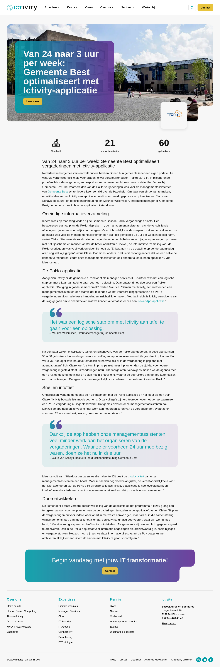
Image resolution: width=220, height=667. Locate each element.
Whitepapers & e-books (123, 621)
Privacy (112, 660)
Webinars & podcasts (122, 632)
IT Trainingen (65, 642)
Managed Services (69, 611)
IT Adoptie (64, 626)
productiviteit (136, 482)
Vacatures (12, 632)
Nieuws (114, 611)
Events (114, 626)
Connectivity (65, 632)
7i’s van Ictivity (15, 616)
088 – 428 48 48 (173, 618)
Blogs (113, 606)
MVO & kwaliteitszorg (19, 626)
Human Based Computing (21, 611)
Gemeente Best (58, 197)
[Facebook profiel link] (210, 659)
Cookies (123, 660)
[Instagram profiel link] (198, 659)
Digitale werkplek (68, 606)
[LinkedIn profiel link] (204, 659)
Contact (205, 7)
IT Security (64, 621)
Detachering (65, 637)
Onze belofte (14, 606)
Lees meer (32, 101)
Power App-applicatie (151, 307)
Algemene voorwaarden (155, 660)
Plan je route (169, 623)
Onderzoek (116, 616)
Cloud (61, 616)
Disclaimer (136, 660)
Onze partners (15, 621)
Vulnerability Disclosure (182, 660)
